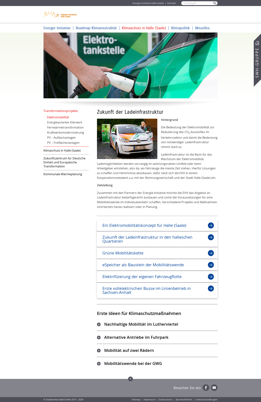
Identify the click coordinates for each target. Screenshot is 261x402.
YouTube (214, 387)
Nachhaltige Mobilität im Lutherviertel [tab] (141, 324)
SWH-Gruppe (257, 63)
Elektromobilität (58, 117)
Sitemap (136, 399)
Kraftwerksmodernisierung (65, 132)
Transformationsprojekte (61, 111)
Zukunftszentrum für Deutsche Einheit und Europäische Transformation (65, 162)
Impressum (149, 399)
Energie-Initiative (57, 28)
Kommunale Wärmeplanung (63, 174)
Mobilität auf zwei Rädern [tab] (129, 350)
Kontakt (171, 3)
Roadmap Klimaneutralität (96, 28)
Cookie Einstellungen (206, 399)
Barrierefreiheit (184, 399)
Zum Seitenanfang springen (130, 379)
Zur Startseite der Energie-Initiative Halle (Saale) (60, 14)
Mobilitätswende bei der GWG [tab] (133, 363)
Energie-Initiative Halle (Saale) (148, 3)
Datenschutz (165, 399)
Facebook (206, 387)
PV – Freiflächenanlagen (63, 143)
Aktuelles (202, 28)
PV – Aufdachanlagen (61, 138)
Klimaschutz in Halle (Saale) (144, 28)
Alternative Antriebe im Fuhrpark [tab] (136, 337)
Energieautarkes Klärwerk (64, 122)
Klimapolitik (180, 28)
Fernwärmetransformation (65, 127)
